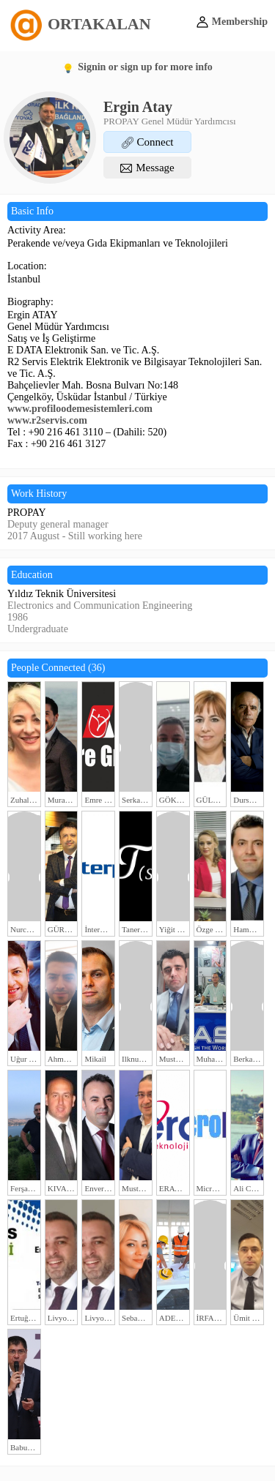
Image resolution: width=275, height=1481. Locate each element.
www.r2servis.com (47, 420)
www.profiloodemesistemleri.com (80, 408)
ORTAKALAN (79, 24)
